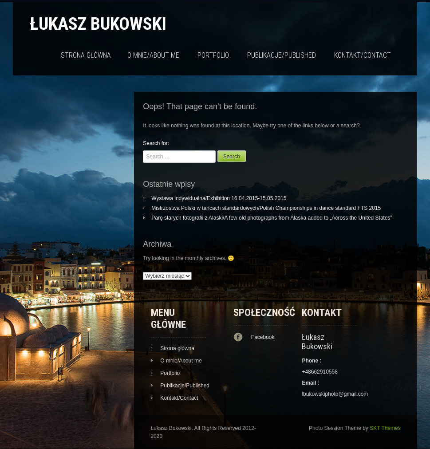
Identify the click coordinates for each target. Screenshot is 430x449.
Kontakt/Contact (362, 55)
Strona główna (86, 55)
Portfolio (213, 55)
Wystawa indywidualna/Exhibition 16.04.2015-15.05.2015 (218, 198)
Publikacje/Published (281, 55)
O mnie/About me (153, 55)
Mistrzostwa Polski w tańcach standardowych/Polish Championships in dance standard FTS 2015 (266, 208)
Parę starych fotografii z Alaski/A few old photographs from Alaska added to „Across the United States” (271, 218)
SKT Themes (385, 428)
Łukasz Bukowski (98, 23)
